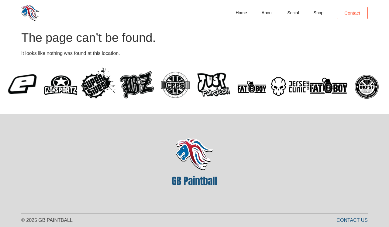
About (267, 12)
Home (241, 12)
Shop (319, 12)
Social (293, 12)
